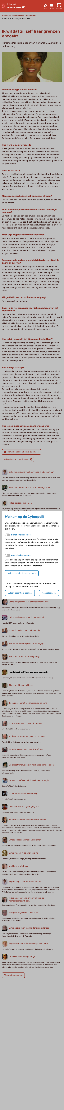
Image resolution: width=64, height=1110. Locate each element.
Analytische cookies (20, 555)
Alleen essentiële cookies (20, 593)
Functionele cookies (21, 535)
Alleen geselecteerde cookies (21, 573)
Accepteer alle (49, 593)
